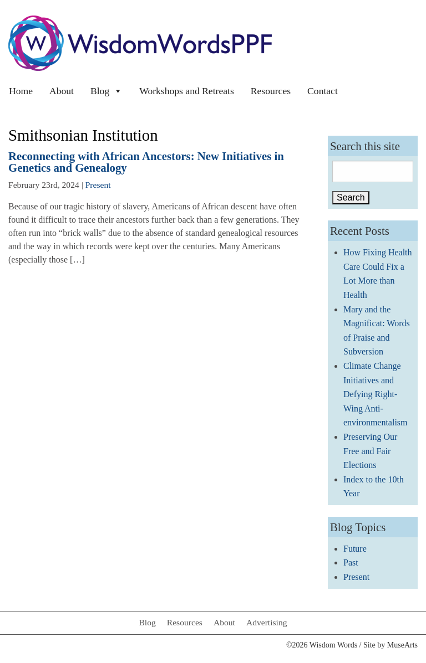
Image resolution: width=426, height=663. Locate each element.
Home (21, 90)
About (61, 90)
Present (98, 184)
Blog (106, 91)
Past (350, 562)
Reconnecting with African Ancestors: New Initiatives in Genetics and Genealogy (146, 162)
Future (355, 548)
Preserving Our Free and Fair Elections (370, 451)
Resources (271, 90)
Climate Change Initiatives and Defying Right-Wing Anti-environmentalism (375, 394)
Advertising (266, 622)
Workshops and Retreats (186, 90)
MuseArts (402, 645)
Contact (322, 90)
